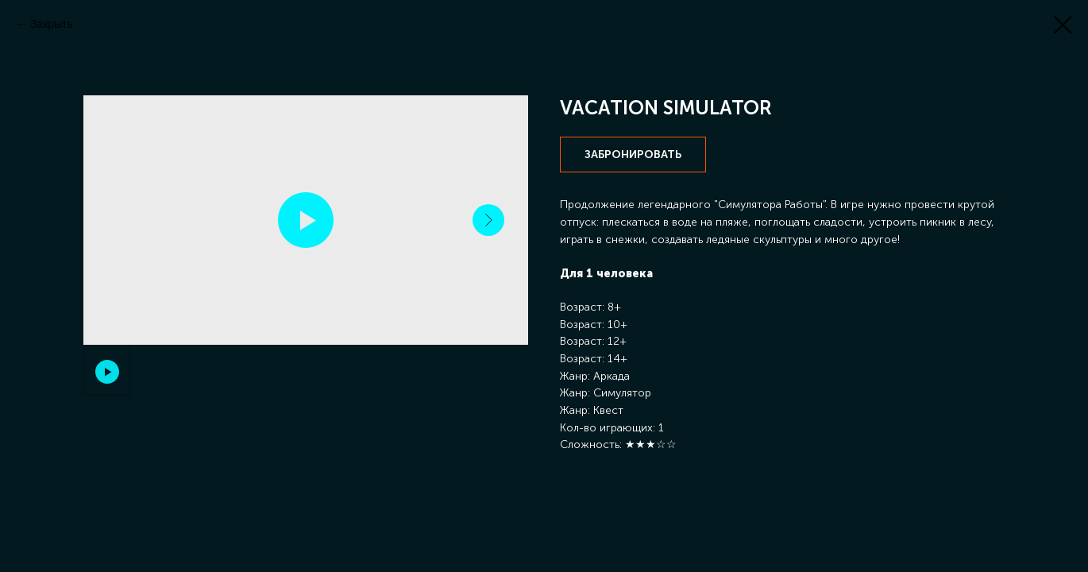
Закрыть (51, 23)
